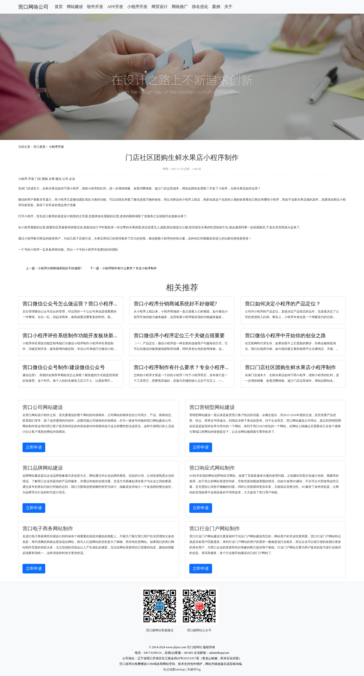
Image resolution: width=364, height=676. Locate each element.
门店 (38, 179)
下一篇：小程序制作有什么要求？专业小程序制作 (123, 268)
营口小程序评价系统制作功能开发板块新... (69, 335)
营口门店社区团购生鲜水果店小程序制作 (290, 367)
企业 (72, 179)
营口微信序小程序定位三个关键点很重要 (179, 335)
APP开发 (115, 7)
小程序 (22, 179)
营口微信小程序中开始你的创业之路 (285, 335)
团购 (45, 179)
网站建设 (75, 7)
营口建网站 (194, 647)
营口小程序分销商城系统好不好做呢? (175, 303)
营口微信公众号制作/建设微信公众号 (63, 367)
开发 (31, 179)
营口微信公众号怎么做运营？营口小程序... (69, 303)
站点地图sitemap (174, 669)
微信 (58, 179)
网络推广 (180, 7)
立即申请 (34, 447)
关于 (228, 7)
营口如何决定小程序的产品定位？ (283, 303)
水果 (52, 179)
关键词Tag (194, 669)
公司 (65, 179)
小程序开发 (137, 7)
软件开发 (95, 7)
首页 (59, 7)
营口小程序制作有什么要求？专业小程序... (181, 367)
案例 (216, 7)
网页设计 (159, 7)
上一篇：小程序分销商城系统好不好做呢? (54, 268)
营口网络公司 (33, 7)
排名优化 (200, 7)
